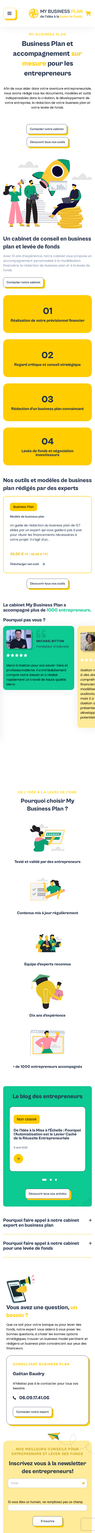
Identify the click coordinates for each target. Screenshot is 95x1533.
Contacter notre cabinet (47, 129)
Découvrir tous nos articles (48, 1194)
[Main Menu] (9, 13)
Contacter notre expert (32, 1412)
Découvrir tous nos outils (47, 142)
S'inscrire (48, 1521)
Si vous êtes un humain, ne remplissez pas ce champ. (45, 1502)
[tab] (44, 1180)
